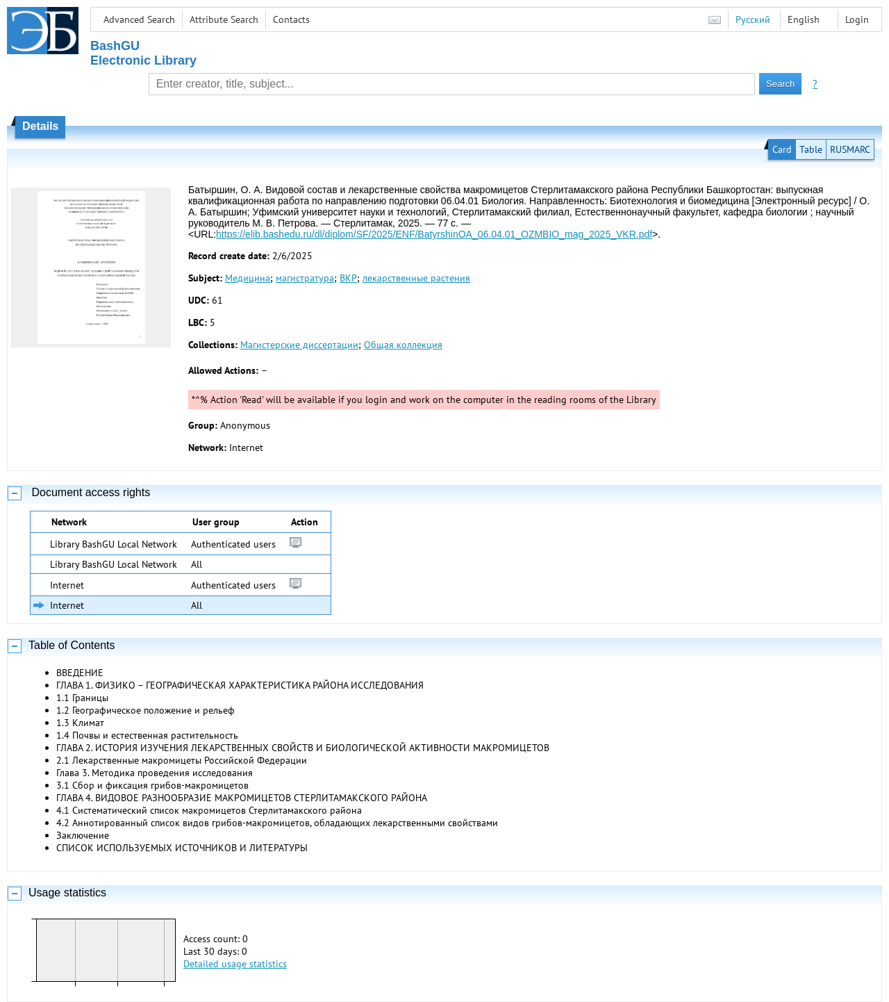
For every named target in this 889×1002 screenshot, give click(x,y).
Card (782, 149)
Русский (753, 19)
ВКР (348, 278)
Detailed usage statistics (235, 964)
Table (810, 149)
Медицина (247, 278)
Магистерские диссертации (299, 344)
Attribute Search (224, 19)
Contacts (291, 19)
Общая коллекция (403, 344)
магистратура (305, 278)
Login (857, 19)
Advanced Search (139, 19)
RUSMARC (850, 149)
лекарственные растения (416, 278)
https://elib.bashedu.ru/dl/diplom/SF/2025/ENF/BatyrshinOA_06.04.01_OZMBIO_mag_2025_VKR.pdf (434, 234)
